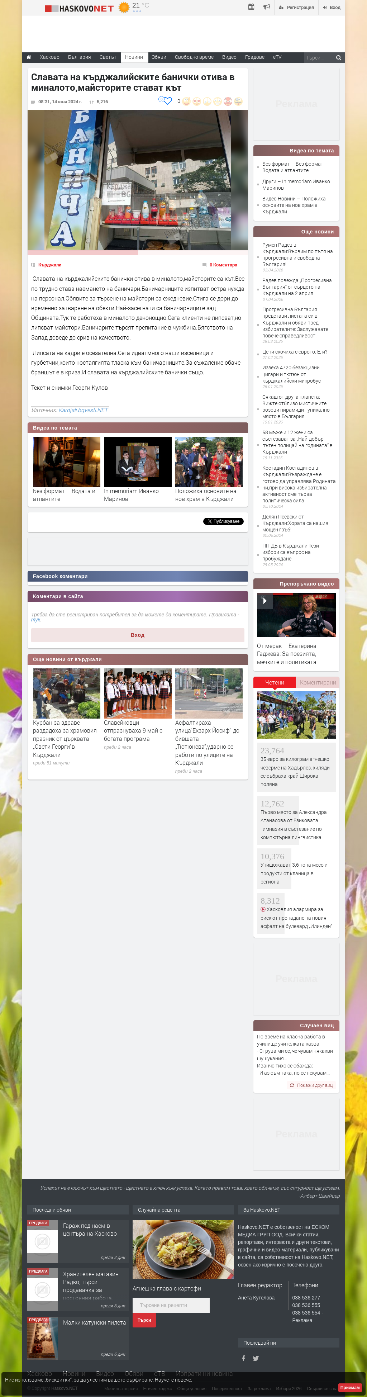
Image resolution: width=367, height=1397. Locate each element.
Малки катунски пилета (94, 1322)
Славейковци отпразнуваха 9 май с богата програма (133, 730)
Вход (138, 635)
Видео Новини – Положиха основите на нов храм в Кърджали (294, 205)
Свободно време (194, 56)
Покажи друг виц (311, 1085)
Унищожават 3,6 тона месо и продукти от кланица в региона (294, 873)
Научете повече (173, 1379)
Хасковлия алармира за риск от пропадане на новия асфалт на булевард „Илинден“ (296, 917)
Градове (254, 56)
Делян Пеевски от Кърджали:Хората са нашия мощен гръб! (295, 523)
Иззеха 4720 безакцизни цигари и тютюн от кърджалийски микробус (291, 374)
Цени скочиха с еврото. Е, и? (294, 351)
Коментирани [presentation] (318, 682)
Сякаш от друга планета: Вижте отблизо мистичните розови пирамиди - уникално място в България (296, 406)
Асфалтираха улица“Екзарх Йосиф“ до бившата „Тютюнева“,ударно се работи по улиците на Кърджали (207, 742)
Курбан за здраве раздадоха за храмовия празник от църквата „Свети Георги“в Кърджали (65, 738)
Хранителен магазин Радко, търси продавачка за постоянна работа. (91, 1286)
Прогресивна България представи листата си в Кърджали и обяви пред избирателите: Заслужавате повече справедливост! (295, 322)
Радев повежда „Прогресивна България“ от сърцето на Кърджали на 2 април (297, 287)
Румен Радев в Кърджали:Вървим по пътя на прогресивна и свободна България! (297, 254)
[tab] (274, 685)
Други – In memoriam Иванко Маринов (296, 184)
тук (35, 619)
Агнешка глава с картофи (167, 1288)
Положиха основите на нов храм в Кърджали (206, 494)
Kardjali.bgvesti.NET (83, 409)
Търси (144, 1320)
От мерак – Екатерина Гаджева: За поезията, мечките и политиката (286, 654)
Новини (134, 56)
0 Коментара (223, 264)
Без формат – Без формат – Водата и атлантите (295, 167)
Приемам (350, 1387)
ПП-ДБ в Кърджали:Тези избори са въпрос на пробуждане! (290, 552)
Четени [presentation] (274, 682)
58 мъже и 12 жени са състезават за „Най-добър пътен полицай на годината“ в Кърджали (297, 442)
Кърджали (49, 264)
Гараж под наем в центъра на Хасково (90, 1229)
